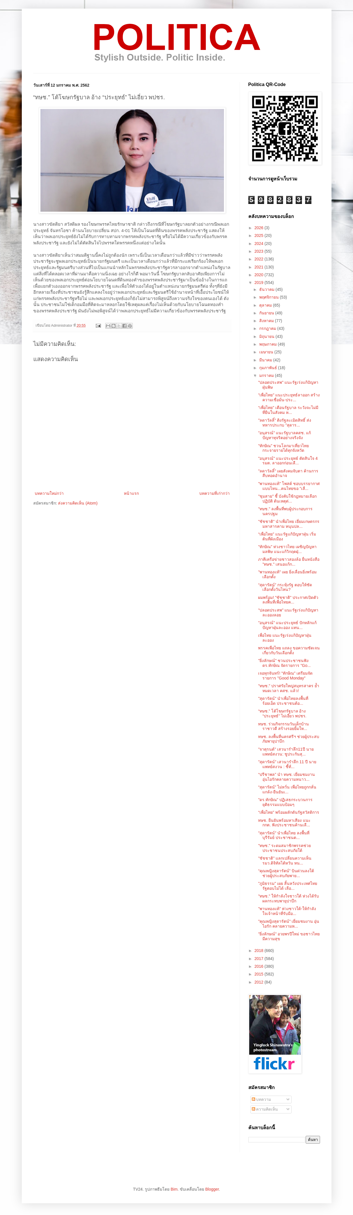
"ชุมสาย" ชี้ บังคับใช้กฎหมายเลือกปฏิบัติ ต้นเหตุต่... (287, 498)
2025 (259, 235)
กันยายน (267, 313)
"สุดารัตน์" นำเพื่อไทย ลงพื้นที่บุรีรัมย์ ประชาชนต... (283, 835)
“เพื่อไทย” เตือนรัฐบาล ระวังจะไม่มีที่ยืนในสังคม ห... (288, 410)
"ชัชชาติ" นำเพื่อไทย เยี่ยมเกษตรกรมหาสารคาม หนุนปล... (288, 524)
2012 (259, 982)
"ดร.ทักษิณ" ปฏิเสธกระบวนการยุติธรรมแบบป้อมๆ (285, 802)
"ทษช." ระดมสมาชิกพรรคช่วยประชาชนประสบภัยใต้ (284, 848)
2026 (259, 227)
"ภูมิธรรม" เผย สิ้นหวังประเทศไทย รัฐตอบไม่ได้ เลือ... (287, 886)
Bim (174, 1189)
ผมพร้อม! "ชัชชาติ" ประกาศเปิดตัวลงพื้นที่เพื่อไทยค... (288, 600)
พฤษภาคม (268, 344)
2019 (259, 282)
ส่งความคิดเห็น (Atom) (77, 503)
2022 (259, 259)
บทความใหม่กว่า (49, 493)
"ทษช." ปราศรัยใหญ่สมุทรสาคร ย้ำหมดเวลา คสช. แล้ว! (288, 688)
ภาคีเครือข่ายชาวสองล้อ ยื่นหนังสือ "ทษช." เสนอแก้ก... (288, 561)
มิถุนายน (267, 336)
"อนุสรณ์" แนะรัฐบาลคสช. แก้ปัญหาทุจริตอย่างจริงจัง (284, 435)
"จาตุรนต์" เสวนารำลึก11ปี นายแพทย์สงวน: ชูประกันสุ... (285, 751)
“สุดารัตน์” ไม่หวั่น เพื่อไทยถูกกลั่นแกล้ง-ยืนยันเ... (287, 789)
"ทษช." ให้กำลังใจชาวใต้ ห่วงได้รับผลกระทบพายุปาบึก (288, 898)
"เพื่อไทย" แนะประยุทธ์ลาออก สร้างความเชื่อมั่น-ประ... (289, 397)
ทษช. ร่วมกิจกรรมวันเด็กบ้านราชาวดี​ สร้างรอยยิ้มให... (283, 726)
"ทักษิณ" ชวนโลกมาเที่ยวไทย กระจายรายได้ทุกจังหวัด (283, 448)
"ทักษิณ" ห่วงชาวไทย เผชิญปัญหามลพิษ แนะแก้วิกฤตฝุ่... (287, 549)
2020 (259, 274)
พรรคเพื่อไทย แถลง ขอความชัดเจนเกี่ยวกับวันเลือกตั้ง (289, 650)
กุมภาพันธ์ (268, 367)
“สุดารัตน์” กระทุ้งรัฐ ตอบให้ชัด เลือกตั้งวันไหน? (285, 587)
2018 (259, 950)
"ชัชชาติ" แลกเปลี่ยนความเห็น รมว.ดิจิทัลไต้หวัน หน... (284, 860)
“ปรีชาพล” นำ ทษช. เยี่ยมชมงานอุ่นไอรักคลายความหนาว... (286, 777)
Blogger (212, 1189)
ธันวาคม (267, 289)
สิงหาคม (267, 320)
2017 (259, 958)
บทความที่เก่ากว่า (214, 493)
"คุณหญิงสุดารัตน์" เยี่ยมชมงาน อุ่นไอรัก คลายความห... (288, 923)
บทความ (261, 1099)
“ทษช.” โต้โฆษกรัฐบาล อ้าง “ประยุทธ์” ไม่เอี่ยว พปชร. (282, 713)
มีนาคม (266, 360)
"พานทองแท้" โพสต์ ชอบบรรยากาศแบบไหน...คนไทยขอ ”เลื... (289, 486)
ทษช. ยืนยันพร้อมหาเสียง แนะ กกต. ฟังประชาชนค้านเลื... (284, 822)
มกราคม (267, 375)
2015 (259, 974)
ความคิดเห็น (265, 1109)
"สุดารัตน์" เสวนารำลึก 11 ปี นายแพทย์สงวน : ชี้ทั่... (287, 764)
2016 (259, 966)
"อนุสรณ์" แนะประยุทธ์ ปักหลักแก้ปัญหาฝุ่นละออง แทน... (287, 625)
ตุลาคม (266, 305)
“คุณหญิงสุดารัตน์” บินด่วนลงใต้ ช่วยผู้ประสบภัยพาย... (286, 873)
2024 (259, 243)
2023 (259, 251)
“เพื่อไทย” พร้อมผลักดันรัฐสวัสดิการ (288, 812)
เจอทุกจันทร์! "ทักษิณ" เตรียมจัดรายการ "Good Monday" (285, 675)
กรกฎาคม (268, 328)
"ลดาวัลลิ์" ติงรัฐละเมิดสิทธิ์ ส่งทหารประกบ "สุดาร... (284, 422)
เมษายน (266, 352)
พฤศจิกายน (269, 297)
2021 (259, 267)
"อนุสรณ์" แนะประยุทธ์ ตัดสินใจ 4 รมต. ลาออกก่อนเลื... (287, 461)
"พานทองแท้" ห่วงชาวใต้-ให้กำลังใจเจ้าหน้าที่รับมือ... (287, 911)
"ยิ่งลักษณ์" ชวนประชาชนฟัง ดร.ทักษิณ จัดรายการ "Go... (284, 663)
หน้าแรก (131, 493)
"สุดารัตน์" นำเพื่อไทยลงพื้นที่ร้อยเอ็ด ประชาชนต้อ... (283, 701)
